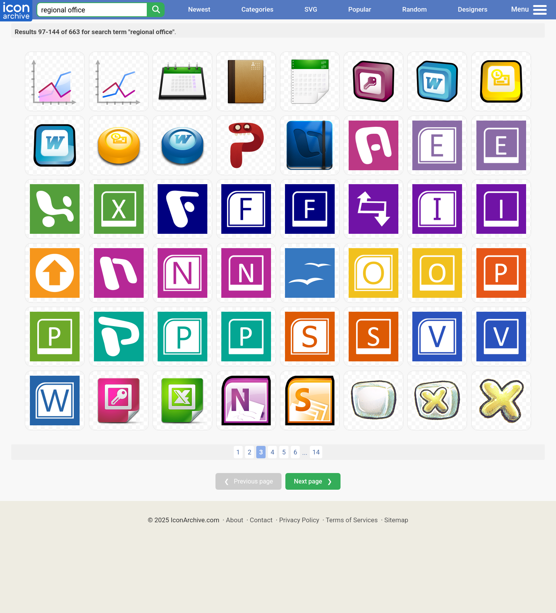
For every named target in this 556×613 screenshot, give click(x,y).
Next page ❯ (313, 481)
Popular (359, 9)
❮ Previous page (248, 481)
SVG (310, 9)
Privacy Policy (299, 520)
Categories (258, 9)
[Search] (156, 9)
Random (414, 9)
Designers (472, 9)
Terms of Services (352, 520)
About (234, 520)
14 (316, 452)
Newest (199, 9)
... (304, 452)
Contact (261, 520)
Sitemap (396, 520)
